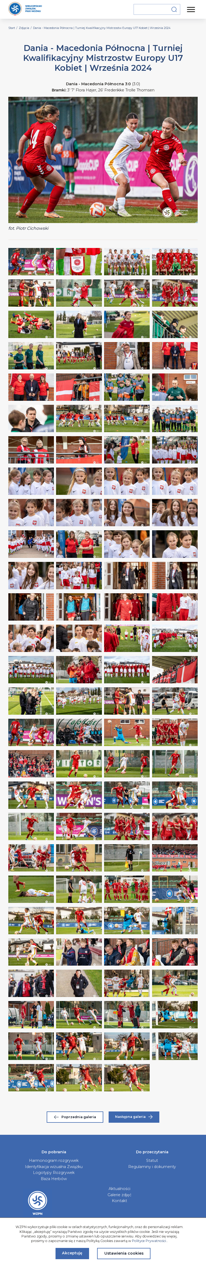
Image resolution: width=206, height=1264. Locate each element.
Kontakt (119, 1200)
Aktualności (119, 1188)
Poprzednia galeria (75, 1117)
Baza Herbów (54, 1178)
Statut (152, 1160)
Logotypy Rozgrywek (54, 1172)
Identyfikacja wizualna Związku (54, 1166)
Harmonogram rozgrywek (54, 1160)
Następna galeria (134, 1117)
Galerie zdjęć (119, 1194)
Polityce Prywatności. (149, 1241)
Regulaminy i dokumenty (152, 1166)
